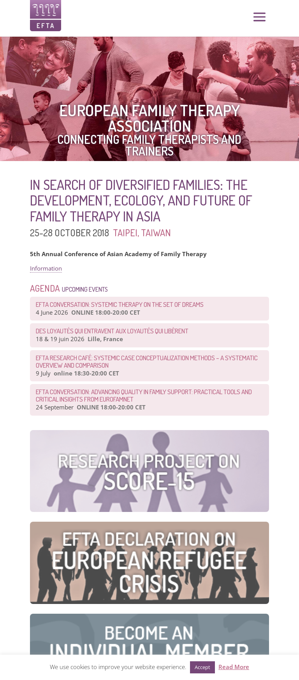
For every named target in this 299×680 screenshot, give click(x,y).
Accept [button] (202, 667)
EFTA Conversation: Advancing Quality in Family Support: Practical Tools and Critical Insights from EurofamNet (144, 395)
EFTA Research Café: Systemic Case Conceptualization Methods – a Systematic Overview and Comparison (147, 361)
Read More (233, 667)
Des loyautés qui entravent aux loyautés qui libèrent (112, 331)
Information (46, 268)
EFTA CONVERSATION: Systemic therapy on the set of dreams (120, 304)
